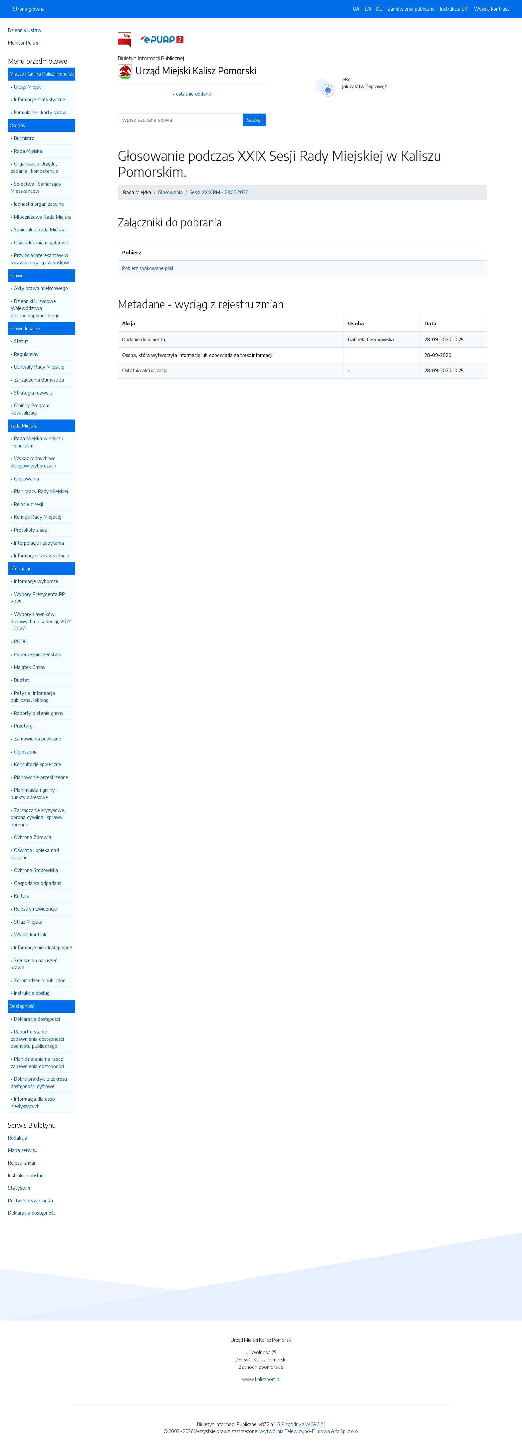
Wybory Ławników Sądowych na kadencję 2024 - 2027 (41, 621)
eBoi (347, 79)
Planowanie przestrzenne (41, 777)
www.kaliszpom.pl (261, 1379)
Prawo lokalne (25, 328)
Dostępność (22, 1006)
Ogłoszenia (26, 751)
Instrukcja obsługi (32, 993)
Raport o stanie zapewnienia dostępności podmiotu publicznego (37, 1038)
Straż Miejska (28, 922)
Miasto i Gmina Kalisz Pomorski (42, 74)
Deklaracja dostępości (37, 1019)
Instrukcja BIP (454, 9)
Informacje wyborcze (36, 581)
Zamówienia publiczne (37, 738)
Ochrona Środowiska (36, 870)
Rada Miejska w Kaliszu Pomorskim (37, 441)
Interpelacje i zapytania (39, 543)
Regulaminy (26, 354)
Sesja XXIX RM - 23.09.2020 (219, 192)
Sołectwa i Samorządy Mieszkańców (36, 187)
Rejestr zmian (22, 1163)
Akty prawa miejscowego (41, 288)
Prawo (17, 275)
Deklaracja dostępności (32, 1213)
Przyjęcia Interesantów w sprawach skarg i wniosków (40, 258)
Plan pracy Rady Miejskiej (41, 491)
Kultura (22, 896)
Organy (18, 125)
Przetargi (24, 725)
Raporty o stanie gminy (39, 713)
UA (356, 9)
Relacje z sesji (28, 504)
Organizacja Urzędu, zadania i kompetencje (34, 167)
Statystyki (19, 1188)
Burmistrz (24, 138)
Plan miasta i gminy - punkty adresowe (34, 793)
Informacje (21, 568)
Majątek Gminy (30, 667)
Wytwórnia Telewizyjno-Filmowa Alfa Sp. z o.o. (309, 1431)
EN (368, 9)
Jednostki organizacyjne (39, 204)
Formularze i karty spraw (40, 112)
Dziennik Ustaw (24, 30)
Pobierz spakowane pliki (147, 268)
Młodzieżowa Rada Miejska (43, 217)
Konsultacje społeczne (37, 764)
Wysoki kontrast (491, 9)
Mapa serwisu (22, 1150)
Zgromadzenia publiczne (40, 980)
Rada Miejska (28, 151)
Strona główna (29, 9)
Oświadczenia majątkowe (41, 242)
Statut (21, 341)
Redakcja (17, 1138)
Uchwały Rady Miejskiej (39, 367)
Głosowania (26, 478)
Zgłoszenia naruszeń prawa (34, 964)
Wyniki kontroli (30, 934)
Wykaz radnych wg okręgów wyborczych (33, 461)
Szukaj (254, 120)
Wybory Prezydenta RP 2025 (38, 597)
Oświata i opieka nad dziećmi (35, 853)
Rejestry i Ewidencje (35, 909)
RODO (21, 641)
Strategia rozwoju (33, 393)
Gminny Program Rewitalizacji (30, 409)
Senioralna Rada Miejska (40, 229)
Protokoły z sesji (31, 530)
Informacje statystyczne (39, 99)
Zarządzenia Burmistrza (39, 380)
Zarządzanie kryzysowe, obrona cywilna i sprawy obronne (38, 817)
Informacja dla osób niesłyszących (33, 1102)
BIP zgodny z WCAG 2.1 (301, 1424)
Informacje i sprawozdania (41, 555)
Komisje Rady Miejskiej (37, 517)
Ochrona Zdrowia (32, 837)
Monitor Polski (23, 43)
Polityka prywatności (30, 1200)
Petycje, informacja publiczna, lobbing (33, 696)
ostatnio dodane (193, 94)
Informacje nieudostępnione (43, 947)
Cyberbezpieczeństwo (37, 654)
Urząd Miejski (28, 87)
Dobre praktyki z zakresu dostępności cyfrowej (39, 1082)
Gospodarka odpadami (37, 883)
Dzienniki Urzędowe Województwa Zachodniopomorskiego (35, 308)
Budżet (21, 680)
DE (379, 9)
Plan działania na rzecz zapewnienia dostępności (37, 1062)
